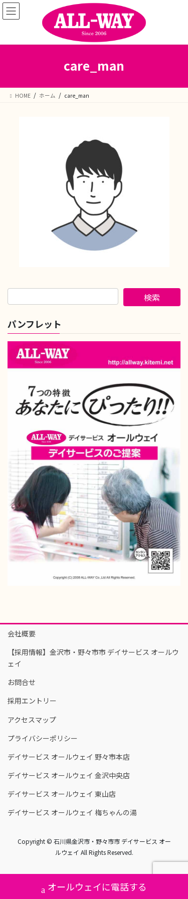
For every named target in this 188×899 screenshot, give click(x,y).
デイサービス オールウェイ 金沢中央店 (69, 775)
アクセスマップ (32, 720)
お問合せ (22, 682)
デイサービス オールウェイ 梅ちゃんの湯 (72, 812)
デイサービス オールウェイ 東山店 (62, 794)
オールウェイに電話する (94, 887)
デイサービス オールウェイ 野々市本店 (69, 757)
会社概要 (22, 633)
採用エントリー (32, 701)
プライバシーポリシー (43, 738)
